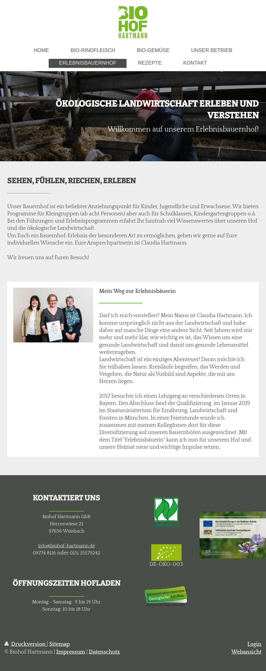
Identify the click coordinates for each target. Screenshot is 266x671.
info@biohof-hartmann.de (66, 545)
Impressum (70, 652)
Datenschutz (104, 652)
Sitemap (59, 644)
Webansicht (246, 652)
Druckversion (26, 644)
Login (254, 644)
